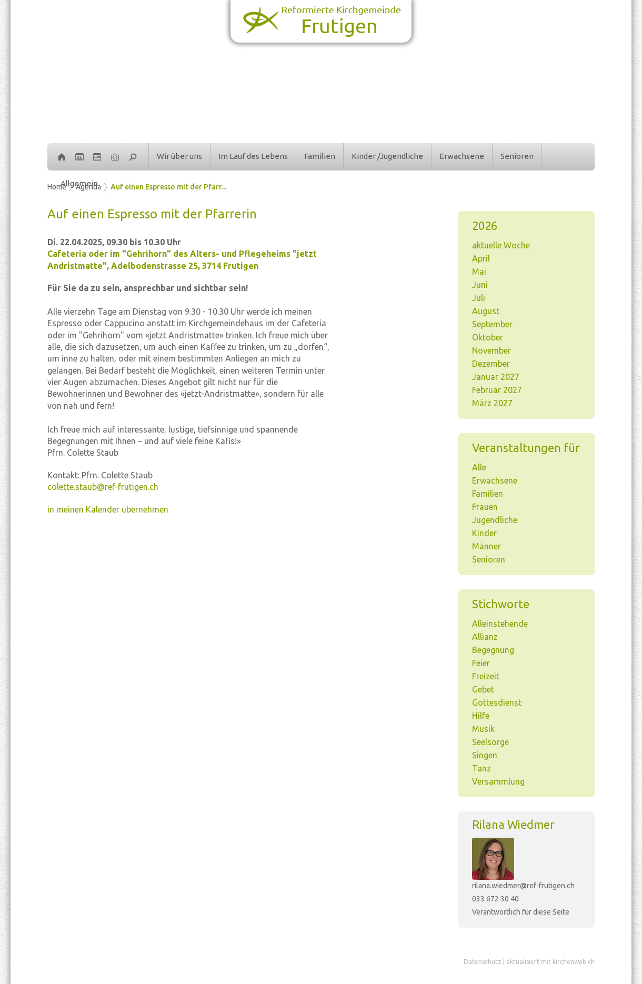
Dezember (491, 363)
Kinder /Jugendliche (387, 156)
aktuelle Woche (501, 245)
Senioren (517, 156)
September (492, 324)
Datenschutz (482, 961)
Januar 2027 (495, 377)
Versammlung (498, 781)
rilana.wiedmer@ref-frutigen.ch (523, 885)
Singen (484, 755)
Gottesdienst (496, 702)
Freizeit (485, 676)
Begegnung (493, 650)
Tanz (481, 768)
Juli (478, 298)
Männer (486, 546)
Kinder (484, 533)
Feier (481, 663)
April (481, 258)
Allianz (485, 636)
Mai (479, 271)
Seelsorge (490, 742)
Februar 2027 (497, 390)
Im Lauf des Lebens (253, 156)
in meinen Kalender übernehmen (107, 509)
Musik (483, 729)
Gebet (483, 689)
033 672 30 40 (495, 899)
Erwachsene (461, 156)
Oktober (487, 337)
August (485, 311)
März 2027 (492, 403)
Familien (319, 156)
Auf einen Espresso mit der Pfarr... (168, 187)
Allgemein (79, 183)
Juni (480, 284)
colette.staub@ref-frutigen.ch (102, 486)
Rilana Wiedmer (513, 824)
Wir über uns (179, 156)
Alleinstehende (500, 623)
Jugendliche (494, 520)
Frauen (485, 507)
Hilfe (480, 715)
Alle (479, 467)
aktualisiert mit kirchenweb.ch (550, 961)
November (491, 350)
